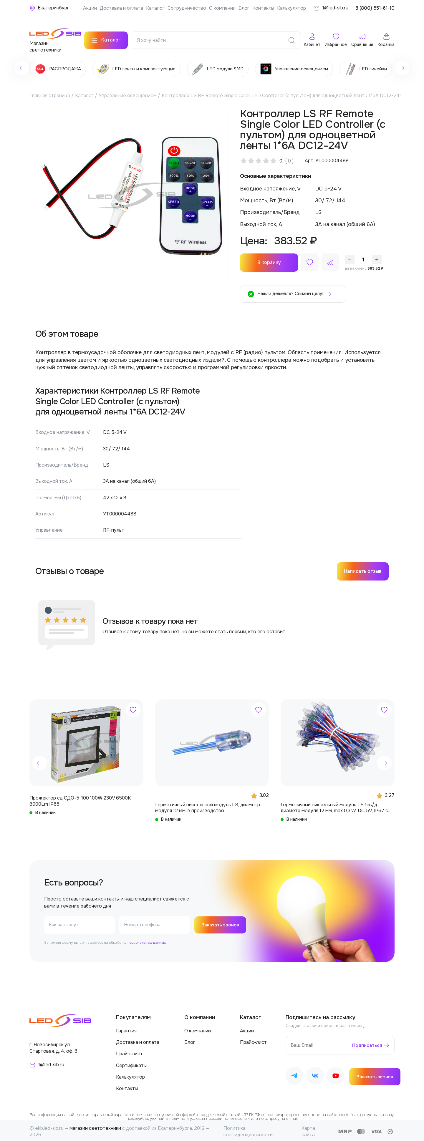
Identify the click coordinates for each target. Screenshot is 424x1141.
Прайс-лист (129, 1052)
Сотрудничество (187, 8)
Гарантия (126, 1029)
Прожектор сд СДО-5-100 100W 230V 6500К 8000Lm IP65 (80, 799)
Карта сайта (308, 1129)
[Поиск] (291, 38)
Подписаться (366, 1043)
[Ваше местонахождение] (49, 8)
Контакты (263, 8)
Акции (90, 8)
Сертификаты (131, 1063)
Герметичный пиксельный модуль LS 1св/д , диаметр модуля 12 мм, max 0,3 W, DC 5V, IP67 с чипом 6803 (334, 806)
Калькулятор (291, 8)
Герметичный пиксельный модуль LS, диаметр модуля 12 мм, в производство (207, 805)
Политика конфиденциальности (248, 1129)
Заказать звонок (221, 923)
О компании (222, 8)
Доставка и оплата (121, 8)
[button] (39, 761)
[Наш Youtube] (335, 1075)
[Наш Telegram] (294, 1075)
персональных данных (146, 940)
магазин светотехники (95, 1126)
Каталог (155, 8)
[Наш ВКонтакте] (315, 1075)
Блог (243, 8)
